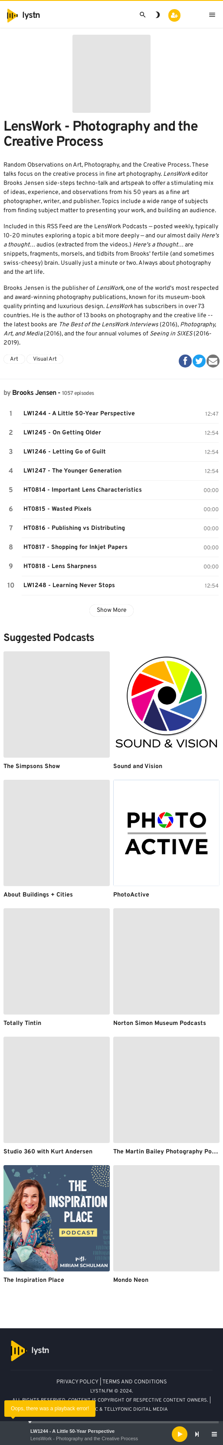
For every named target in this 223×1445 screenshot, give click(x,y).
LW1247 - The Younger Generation (72, 471)
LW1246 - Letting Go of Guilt (64, 452)
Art (14, 359)
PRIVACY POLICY (77, 1382)
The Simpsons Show (31, 766)
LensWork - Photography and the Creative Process (84, 1438)
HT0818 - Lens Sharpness (60, 566)
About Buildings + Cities (38, 895)
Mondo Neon (130, 1280)
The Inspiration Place (33, 1280)
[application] (111, 1434)
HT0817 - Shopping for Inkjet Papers (75, 547)
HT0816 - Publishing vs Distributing (74, 528)
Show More (112, 610)
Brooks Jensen (34, 393)
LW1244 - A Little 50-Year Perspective (72, 1431)
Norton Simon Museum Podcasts (159, 1023)
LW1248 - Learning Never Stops (69, 585)
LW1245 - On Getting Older (62, 433)
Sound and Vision (137, 766)
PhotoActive (131, 895)
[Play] (179, 1434)
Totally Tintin (22, 1023)
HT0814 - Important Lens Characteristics (82, 490)
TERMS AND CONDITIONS (134, 1382)
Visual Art (45, 359)
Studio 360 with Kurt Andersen (47, 1152)
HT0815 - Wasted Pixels (57, 509)
